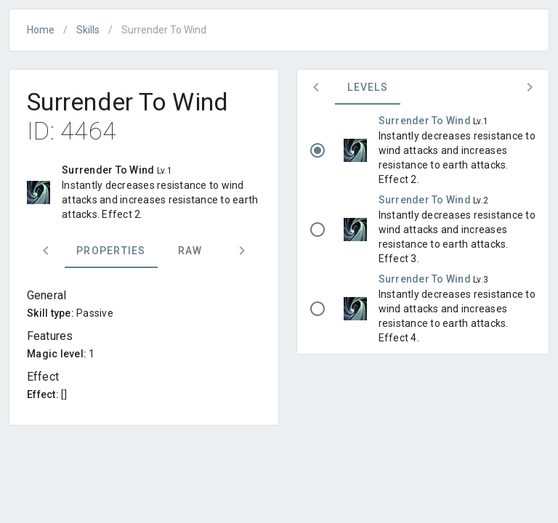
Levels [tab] (367, 87)
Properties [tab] (111, 250)
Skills (88, 30)
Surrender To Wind (426, 120)
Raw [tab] (190, 250)
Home (40, 30)
